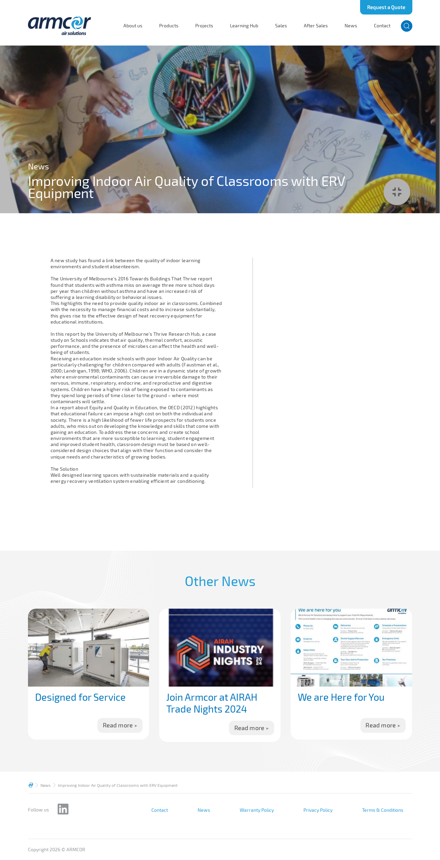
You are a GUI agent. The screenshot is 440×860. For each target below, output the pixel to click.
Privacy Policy (317, 810)
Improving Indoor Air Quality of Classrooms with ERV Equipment (118, 785)
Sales (281, 25)
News (351, 25)
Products (168, 25)
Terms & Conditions (382, 810)
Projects (204, 25)
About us (132, 25)
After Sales (316, 25)
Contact (382, 25)
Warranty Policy (257, 810)
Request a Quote (386, 7)
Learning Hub (244, 25)
